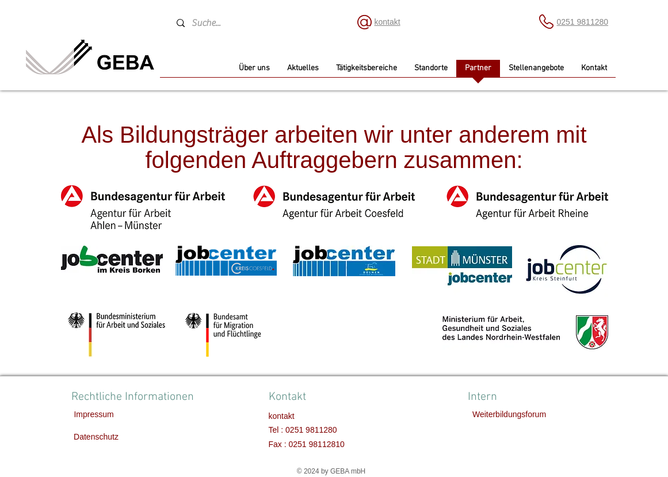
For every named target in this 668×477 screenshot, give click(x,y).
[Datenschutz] (96, 437)
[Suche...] (256, 23)
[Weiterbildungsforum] (509, 414)
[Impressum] (94, 414)
